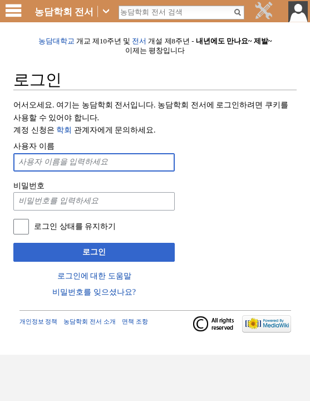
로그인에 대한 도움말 (94, 276)
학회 (64, 130)
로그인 (94, 252)
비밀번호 (29, 186)
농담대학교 (56, 41)
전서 (139, 41)
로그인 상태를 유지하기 (75, 226)
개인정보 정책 (38, 321)
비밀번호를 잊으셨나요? (94, 292)
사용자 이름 (34, 146)
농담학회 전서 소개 (89, 321)
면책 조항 (135, 321)
